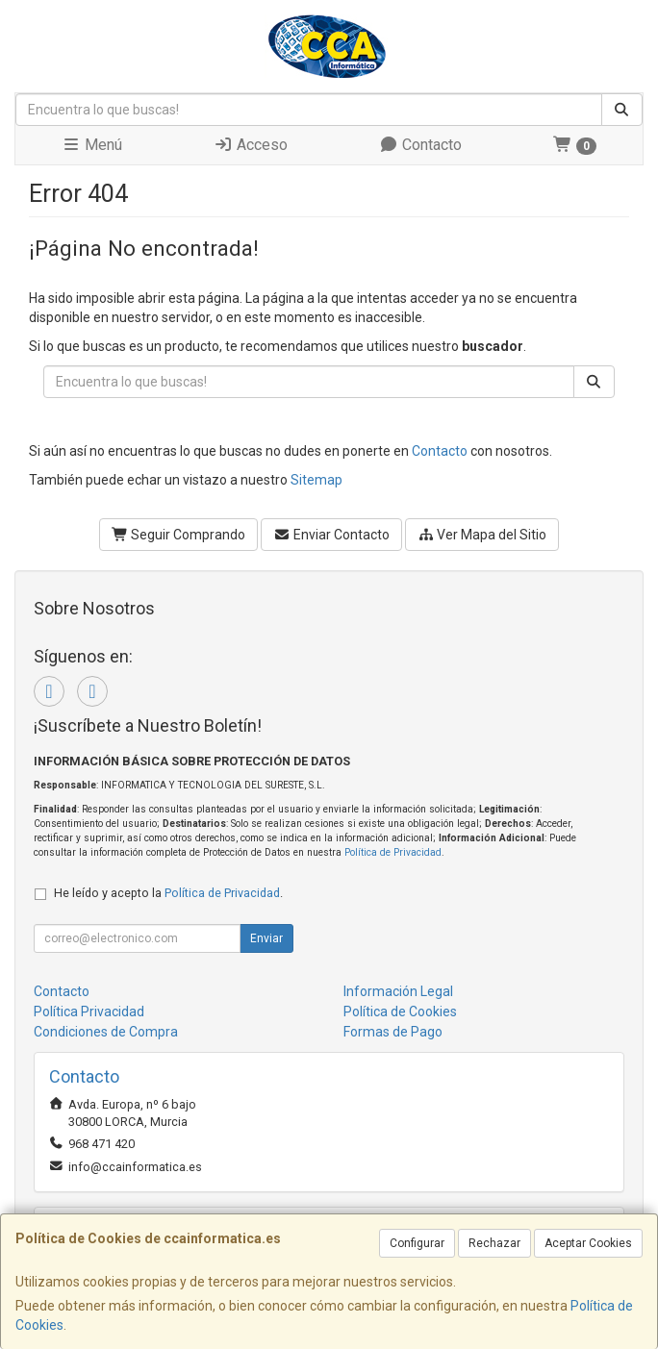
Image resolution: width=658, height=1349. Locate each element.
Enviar (266, 938)
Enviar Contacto (331, 534)
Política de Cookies (400, 1011)
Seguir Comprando (179, 534)
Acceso (251, 145)
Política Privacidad (89, 1011)
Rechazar (494, 1243)
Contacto (420, 145)
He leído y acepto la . (168, 893)
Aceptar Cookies (588, 1243)
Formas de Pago (393, 1031)
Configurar (417, 1243)
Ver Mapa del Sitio (482, 534)
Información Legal (398, 991)
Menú (92, 145)
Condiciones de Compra (106, 1031)
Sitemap (316, 479)
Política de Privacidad (393, 852)
